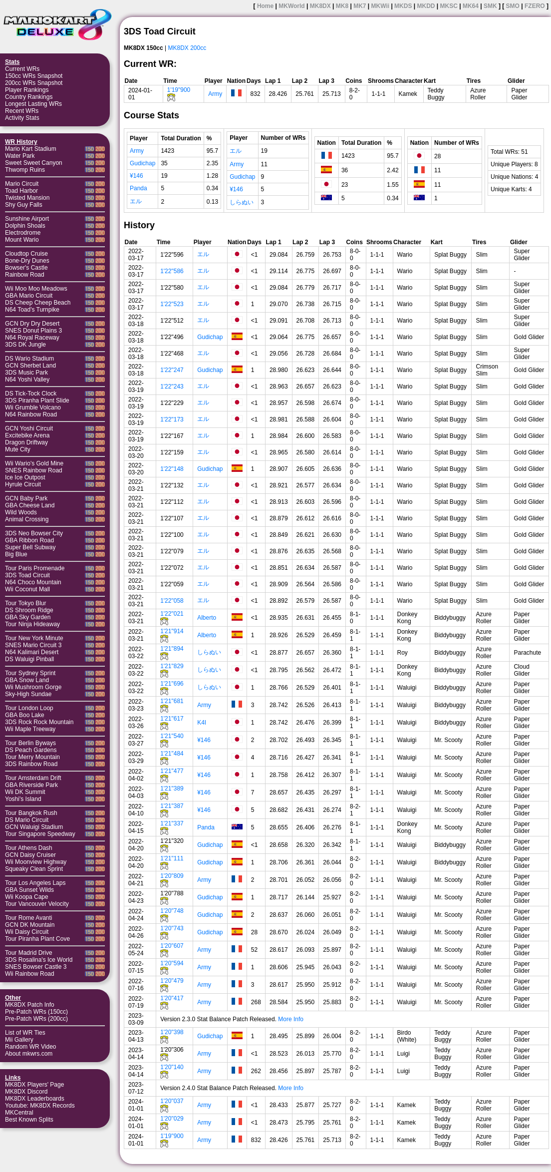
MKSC (449, 5)
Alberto (206, 617)
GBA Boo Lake (24, 715)
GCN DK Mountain (29, 924)
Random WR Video (30, 1046)
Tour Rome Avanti (28, 917)
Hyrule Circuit (23, 484)
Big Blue (16, 554)
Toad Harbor (21, 190)
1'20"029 (172, 1118)
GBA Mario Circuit (28, 295)
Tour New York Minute (34, 638)
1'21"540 (172, 736)
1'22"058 (172, 600)
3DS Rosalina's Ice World (38, 959)
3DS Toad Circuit (27, 575)
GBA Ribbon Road (29, 540)
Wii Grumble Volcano (33, 407)
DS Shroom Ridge (29, 610)
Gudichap (142, 163)
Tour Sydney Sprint (30, 673)
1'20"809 (172, 875)
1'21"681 (172, 701)
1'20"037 (172, 1101)
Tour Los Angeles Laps (35, 882)
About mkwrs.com (28, 1053)
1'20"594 (172, 963)
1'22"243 (172, 386)
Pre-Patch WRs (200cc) (36, 1018)
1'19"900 (179, 89)
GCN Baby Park (26, 498)
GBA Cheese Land (29, 505)
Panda (138, 188)
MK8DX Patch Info (29, 1004)
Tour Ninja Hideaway (32, 624)
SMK (490, 5)
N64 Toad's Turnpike (32, 309)
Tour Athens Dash (28, 847)
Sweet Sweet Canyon (33, 162)
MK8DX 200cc (187, 47)
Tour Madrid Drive (28, 952)
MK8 (342, 5)
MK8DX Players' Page (34, 1084)
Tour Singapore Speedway (40, 833)
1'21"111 (172, 858)
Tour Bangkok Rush (31, 812)
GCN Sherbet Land (30, 365)
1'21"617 (172, 718)
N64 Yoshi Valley (27, 379)
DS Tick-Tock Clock (30, 393)
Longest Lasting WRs (33, 103)
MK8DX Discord (26, 1091)
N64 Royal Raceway (32, 337)
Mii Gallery (19, 1039)
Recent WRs (21, 110)
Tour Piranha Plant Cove (37, 938)
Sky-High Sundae (28, 694)
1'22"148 (172, 468)
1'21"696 (172, 683)
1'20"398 (172, 1032)
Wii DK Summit (25, 791)
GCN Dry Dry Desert (32, 323)
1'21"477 (172, 771)
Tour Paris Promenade (34, 568)
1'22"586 (172, 271)
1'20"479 (172, 980)
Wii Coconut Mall (27, 589)
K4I (201, 722)
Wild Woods (21, 512)
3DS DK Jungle (25, 344)
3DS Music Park (26, 372)
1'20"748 (172, 910)
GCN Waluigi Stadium (34, 826)
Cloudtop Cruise (26, 253)
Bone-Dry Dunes (27, 260)
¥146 (136, 175)
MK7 (359, 5)
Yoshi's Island (23, 798)
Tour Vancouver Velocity (37, 903)
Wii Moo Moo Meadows (36, 288)
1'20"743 (172, 928)
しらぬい (242, 202)
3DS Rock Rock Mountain (39, 722)
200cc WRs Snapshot (33, 82)
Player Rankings (26, 89)
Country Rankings (28, 96)
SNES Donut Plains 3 (33, 330)
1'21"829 (172, 666)
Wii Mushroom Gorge (33, 687)
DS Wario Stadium (29, 358)
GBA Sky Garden (27, 617)
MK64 (471, 5)
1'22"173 (172, 419)
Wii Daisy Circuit (26, 931)
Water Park (20, 155)
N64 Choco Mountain (33, 582)
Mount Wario (22, 239)
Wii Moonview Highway (35, 861)
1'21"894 (172, 648)
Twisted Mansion (27, 197)
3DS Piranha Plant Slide (37, 400)
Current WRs (22, 68)
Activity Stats (22, 117)
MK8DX (320, 5)
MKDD (426, 5)
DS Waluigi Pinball (29, 659)
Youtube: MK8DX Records (40, 1105)
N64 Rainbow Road (31, 414)
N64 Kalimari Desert (31, 652)
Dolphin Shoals (25, 225)
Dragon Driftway (26, 442)
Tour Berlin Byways (30, 743)
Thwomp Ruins (25, 169)
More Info (290, 1019)
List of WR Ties (25, 1032)
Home (265, 5)
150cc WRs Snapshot (33, 75)
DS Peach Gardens (30, 750)
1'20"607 (172, 945)
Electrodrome (22, 232)
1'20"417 (172, 998)
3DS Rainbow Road (31, 764)
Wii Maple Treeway (30, 729)
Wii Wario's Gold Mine (34, 463)
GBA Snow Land (27, 680)
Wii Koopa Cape (26, 896)
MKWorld (291, 5)
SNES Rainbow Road (33, 470)
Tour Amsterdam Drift (33, 778)
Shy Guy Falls (23, 204)
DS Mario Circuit (26, 819)
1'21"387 (172, 805)
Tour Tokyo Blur (25, 603)
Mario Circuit (21, 183)
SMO (513, 5)
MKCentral (19, 1112)
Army (215, 93)
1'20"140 (172, 1067)
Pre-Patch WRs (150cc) (36, 1011)
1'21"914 (172, 631)
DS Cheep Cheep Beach (37, 302)
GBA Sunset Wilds (29, 889)
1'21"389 (172, 788)
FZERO (535, 5)
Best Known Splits (29, 1119)
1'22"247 (172, 370)
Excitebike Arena (27, 435)
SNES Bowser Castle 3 (35, 966)
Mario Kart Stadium (30, 148)
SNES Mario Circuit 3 (33, 645)
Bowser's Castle (26, 267)
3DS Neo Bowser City (34, 533)
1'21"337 (172, 823)
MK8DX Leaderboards (34, 1098)
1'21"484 (172, 753)
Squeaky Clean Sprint (34, 868)
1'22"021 (172, 613)
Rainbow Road (24, 274)
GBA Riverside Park (31, 784)
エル (136, 201)
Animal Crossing (26, 519)
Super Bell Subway (30, 547)
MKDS (403, 5)
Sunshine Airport (27, 218)
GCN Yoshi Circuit (29, 428)
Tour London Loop (29, 708)
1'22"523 (172, 304)
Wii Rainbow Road (29, 973)
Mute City (17, 449)
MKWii (380, 5)
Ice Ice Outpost (25, 477)
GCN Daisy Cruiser (30, 854)
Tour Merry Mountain (32, 757)
